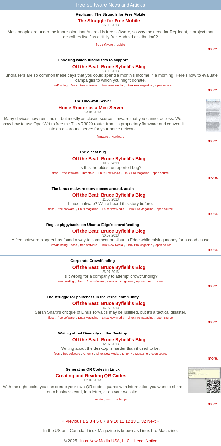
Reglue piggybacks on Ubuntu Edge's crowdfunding (92, 225)
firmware (102, 136)
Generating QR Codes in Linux (93, 369)
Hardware (118, 136)
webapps (121, 399)
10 (116, 421)
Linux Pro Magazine (139, 85)
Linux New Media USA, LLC (104, 441)
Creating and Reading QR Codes (91, 375)
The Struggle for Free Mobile (109, 20)
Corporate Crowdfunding (92, 261)
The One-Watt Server (92, 101)
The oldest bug (93, 152)
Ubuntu (160, 281)
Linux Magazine (88, 209)
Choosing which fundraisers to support (93, 60)
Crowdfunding (59, 85)
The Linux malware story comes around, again (93, 188)
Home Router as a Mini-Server (90, 107)
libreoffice (88, 173)
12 (127, 421)
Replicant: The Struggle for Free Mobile (110, 14)
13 (133, 421)
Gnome (88, 353)
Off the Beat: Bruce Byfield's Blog (109, 66)
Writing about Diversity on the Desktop (92, 333)
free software (104, 44)
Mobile (121, 44)
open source (163, 85)
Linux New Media (112, 85)
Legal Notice (145, 441)
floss (74, 85)
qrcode (98, 399)
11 (121, 421)
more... (214, 48)
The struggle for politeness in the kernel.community (93, 297)
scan (109, 399)
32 (143, 421)
